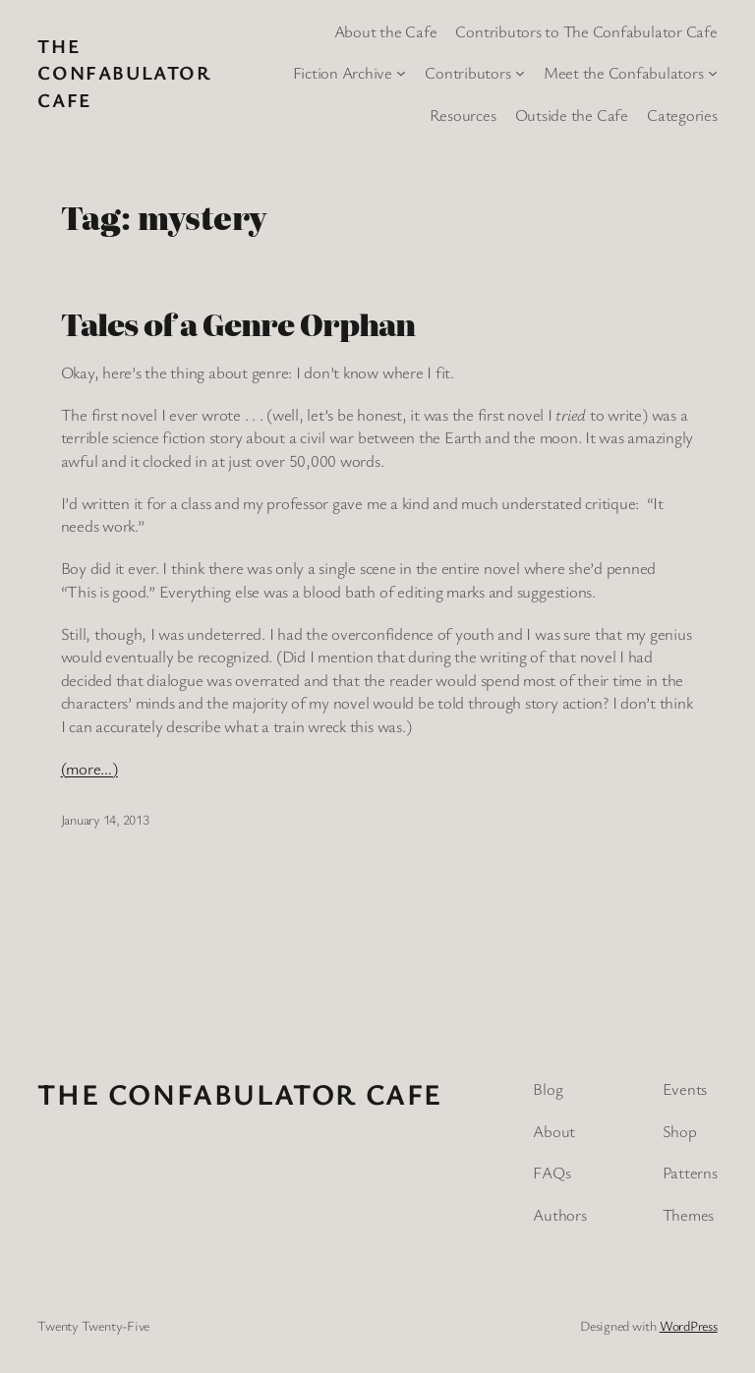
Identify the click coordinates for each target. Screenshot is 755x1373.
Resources (463, 114)
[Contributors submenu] (520, 73)
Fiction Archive (342, 72)
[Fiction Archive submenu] (401, 73)
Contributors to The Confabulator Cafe (586, 31)
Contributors (467, 72)
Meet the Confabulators (624, 72)
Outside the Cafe (571, 114)
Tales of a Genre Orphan (238, 324)
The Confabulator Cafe (123, 72)
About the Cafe (385, 31)
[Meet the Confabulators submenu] (713, 73)
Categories (682, 114)
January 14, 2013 (105, 819)
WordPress (689, 1325)
